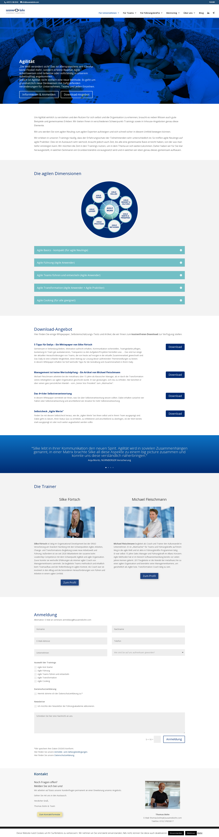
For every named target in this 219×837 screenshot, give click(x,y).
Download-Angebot (77, 94)
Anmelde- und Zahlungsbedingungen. (71, 752)
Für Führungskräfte (150, 13)
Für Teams (128, 13)
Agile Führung (42, 670)
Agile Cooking (42, 681)
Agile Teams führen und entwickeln (51, 674)
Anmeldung (174, 739)
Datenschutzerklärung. (64, 755)
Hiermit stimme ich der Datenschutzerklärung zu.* (58, 693)
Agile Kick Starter (43, 667)
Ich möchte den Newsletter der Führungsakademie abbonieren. (64, 706)
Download (175, 347)
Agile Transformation (45, 677)
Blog (201, 13)
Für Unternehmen (108, 13)
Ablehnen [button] (191, 833)
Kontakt (212, 2)
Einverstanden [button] (176, 833)
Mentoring (171, 13)
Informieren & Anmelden (39, 94)
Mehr (200, 833)
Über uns (188, 13)
